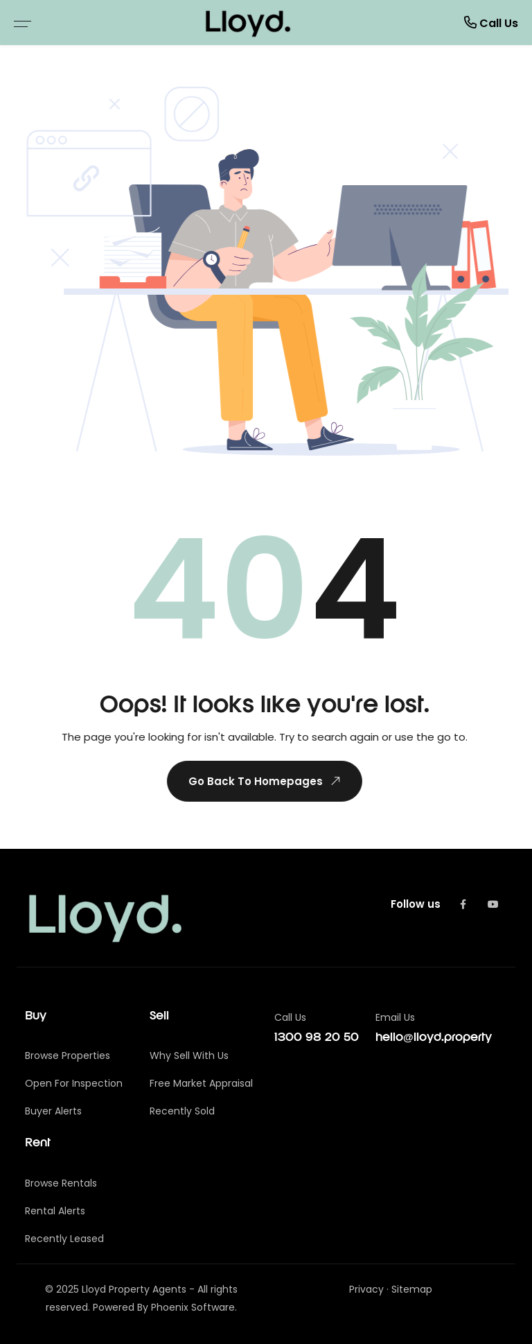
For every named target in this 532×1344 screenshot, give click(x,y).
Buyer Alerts (53, 1111)
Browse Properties (67, 1055)
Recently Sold (182, 1111)
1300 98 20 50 (316, 1038)
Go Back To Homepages (264, 780)
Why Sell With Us (189, 1055)
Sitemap (411, 1289)
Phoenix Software (193, 1307)
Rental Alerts (55, 1211)
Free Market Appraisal (201, 1083)
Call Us (491, 22)
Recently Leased (64, 1239)
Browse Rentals (61, 1183)
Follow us (416, 904)
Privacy (366, 1289)
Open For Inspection (74, 1083)
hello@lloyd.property (433, 1038)
